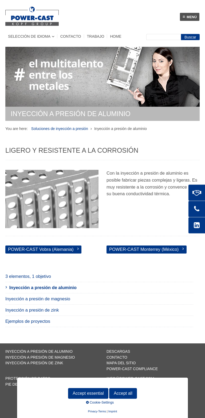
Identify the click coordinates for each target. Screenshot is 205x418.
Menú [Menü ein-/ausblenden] (190, 16)
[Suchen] (190, 37)
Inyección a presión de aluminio (43, 287)
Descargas (118, 351)
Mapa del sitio (121, 363)
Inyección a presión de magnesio (37, 298)
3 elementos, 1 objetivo (28, 276)
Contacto (70, 36)
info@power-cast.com (130, 378)
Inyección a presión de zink (32, 310)
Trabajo (95, 36)
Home (115, 36)
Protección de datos (27, 378)
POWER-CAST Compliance (132, 369)
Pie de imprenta (21, 384)
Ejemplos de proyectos (27, 321)
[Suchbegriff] (163, 37)
